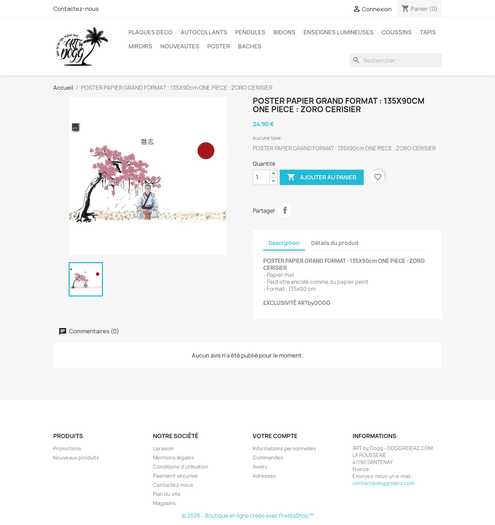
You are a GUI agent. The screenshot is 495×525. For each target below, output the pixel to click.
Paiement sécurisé (175, 475)
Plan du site (167, 494)
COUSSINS (397, 32)
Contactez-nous (76, 9)
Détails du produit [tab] (335, 243)
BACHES (250, 46)
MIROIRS (140, 46)
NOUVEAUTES (179, 46)
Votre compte (275, 436)
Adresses (264, 475)
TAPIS (428, 32)
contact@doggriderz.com (383, 483)
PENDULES (250, 32)
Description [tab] (284, 243)
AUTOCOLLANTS (204, 32)
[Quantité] (261, 177)
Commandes (268, 457)
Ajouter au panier (321, 177)
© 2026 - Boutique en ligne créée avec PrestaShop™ (248, 515)
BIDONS (284, 32)
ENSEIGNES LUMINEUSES (339, 32)
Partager (285, 210)
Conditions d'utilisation (180, 466)
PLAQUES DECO (150, 32)
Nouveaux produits (76, 457)
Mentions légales (173, 457)
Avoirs (260, 466)
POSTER (218, 46)
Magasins (164, 503)
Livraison (163, 448)
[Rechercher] (395, 60)
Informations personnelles (284, 448)
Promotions (67, 448)
